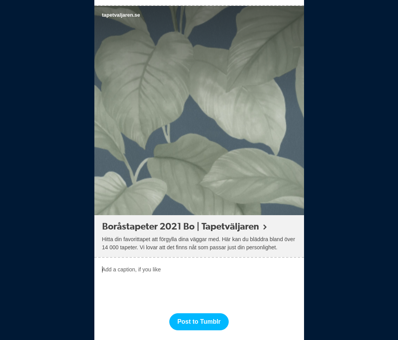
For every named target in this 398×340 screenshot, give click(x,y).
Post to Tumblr (199, 321)
